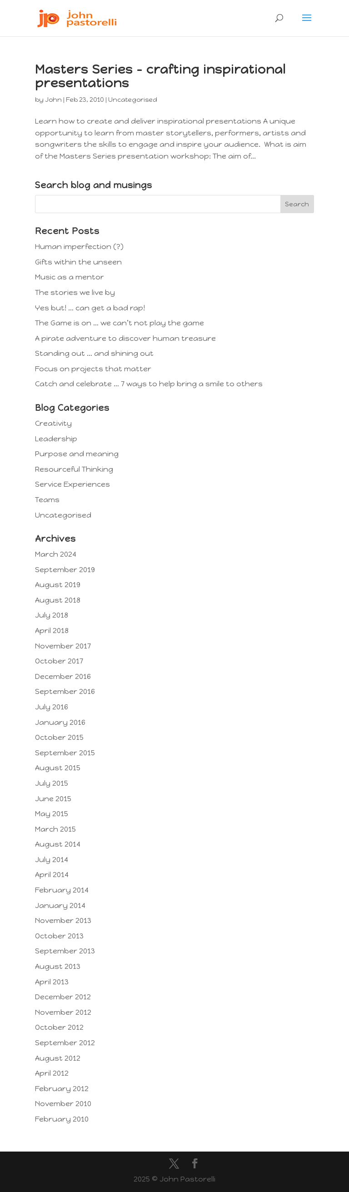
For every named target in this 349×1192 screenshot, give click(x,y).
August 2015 (57, 767)
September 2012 (65, 1042)
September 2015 (65, 752)
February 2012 (62, 1088)
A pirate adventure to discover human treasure (125, 338)
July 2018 (51, 615)
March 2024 (55, 554)
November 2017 (63, 646)
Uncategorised (132, 100)
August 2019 (57, 584)
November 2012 (63, 1012)
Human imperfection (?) (79, 246)
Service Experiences (72, 484)
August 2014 (57, 844)
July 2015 (51, 783)
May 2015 (51, 813)
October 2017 (59, 661)
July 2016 (51, 707)
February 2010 (62, 1119)
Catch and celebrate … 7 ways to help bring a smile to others (149, 383)
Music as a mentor (69, 277)
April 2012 (52, 1073)
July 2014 (51, 859)
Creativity (53, 423)
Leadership (56, 438)
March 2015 (55, 829)
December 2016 (63, 676)
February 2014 (62, 890)
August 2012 (57, 1058)
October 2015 (59, 737)
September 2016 (65, 691)
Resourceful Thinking (74, 469)
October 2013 (59, 936)
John (53, 100)
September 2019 (65, 569)
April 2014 (52, 874)
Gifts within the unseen (78, 262)
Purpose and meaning (77, 453)
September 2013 (65, 951)
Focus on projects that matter (93, 368)
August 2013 (57, 966)
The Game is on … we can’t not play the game (119, 323)
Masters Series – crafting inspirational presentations (160, 76)
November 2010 (63, 1103)
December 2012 (63, 997)
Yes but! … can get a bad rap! (90, 308)
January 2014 (60, 905)
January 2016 (60, 722)
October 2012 (59, 1027)
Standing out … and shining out (94, 353)
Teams (47, 499)
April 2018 (52, 630)
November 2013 (63, 920)
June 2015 (53, 798)
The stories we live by (75, 292)
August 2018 (57, 600)
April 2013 (52, 982)
